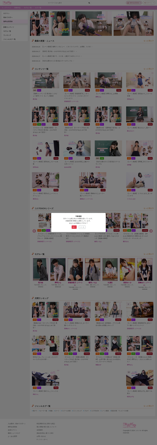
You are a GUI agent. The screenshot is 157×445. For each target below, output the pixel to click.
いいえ (82, 227)
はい (74, 227)
